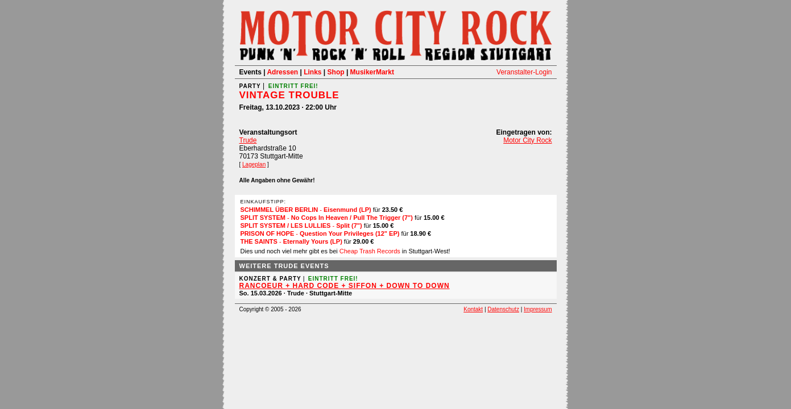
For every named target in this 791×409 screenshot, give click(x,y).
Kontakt (473, 309)
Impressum (538, 309)
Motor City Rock (527, 140)
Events (250, 72)
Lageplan (254, 164)
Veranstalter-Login (524, 72)
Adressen (282, 72)
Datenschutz (503, 309)
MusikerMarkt (372, 72)
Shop (336, 72)
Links (312, 72)
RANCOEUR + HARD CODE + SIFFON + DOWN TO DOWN (344, 286)
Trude (248, 140)
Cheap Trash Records (369, 251)
